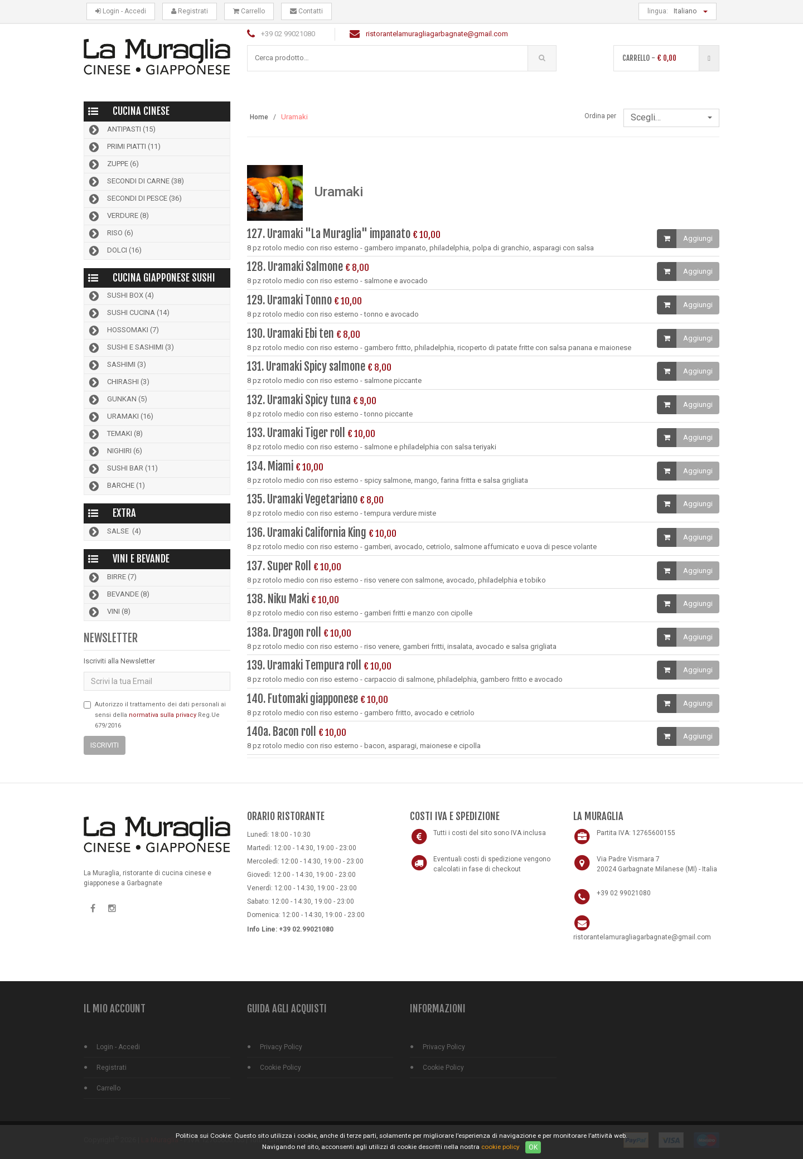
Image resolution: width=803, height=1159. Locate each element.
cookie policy (500, 1147)
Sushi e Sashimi (130, 347)
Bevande (118, 594)
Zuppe (113, 164)
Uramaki (120, 417)
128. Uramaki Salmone (295, 267)
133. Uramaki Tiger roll (296, 433)
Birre (112, 577)
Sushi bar (122, 468)
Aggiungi (698, 238)
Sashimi (116, 365)
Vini (108, 612)
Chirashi (118, 382)
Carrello (249, 11)
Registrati (189, 11)
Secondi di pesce (134, 199)
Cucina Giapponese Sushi (164, 277)
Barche (116, 486)
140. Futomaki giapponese (303, 699)
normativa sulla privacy (162, 715)
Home (259, 117)
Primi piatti (124, 147)
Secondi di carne (135, 181)
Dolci (114, 250)
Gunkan (117, 399)
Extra (124, 513)
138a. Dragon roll (284, 632)
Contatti (306, 11)
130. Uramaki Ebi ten (290, 334)
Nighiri (114, 451)
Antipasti (121, 129)
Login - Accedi (120, 11)
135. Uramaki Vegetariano (302, 499)
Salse (114, 531)
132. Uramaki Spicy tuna (299, 400)
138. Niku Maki (279, 599)
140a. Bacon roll (281, 732)
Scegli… (671, 117)
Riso (110, 233)
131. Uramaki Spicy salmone (307, 367)
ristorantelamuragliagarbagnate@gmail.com (437, 34)
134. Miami (271, 466)
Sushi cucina (128, 313)
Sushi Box (120, 296)
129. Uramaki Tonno (289, 300)
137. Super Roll (279, 566)
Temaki (115, 434)
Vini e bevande (141, 558)
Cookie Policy (280, 1067)
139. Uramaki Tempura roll (304, 665)
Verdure (118, 216)
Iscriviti (104, 745)
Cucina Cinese (141, 111)
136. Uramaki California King (308, 533)
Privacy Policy (281, 1047)
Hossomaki (123, 330)
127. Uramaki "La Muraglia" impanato (328, 234)
